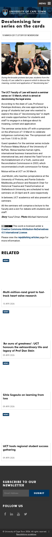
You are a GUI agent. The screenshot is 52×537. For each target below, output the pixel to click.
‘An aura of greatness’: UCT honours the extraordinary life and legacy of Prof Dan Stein (25, 347)
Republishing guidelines (26, 534)
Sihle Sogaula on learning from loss (23, 396)
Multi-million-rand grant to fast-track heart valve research (24, 293)
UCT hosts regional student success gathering (25, 447)
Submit (39, 493)
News (5, 260)
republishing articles (28, 237)
